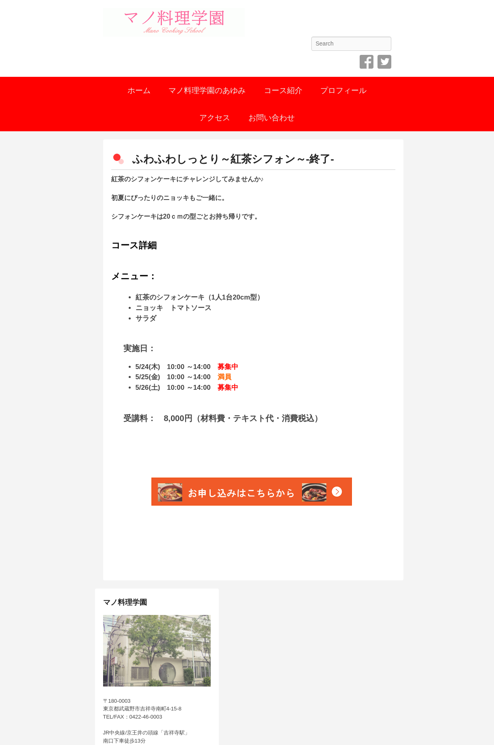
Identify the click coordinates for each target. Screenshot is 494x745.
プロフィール (343, 90)
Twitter (384, 62)
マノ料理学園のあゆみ (207, 90)
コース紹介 (283, 90)
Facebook (366, 62)
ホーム (139, 90)
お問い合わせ (271, 117)
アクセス (214, 117)
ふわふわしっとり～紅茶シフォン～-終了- (233, 159)
